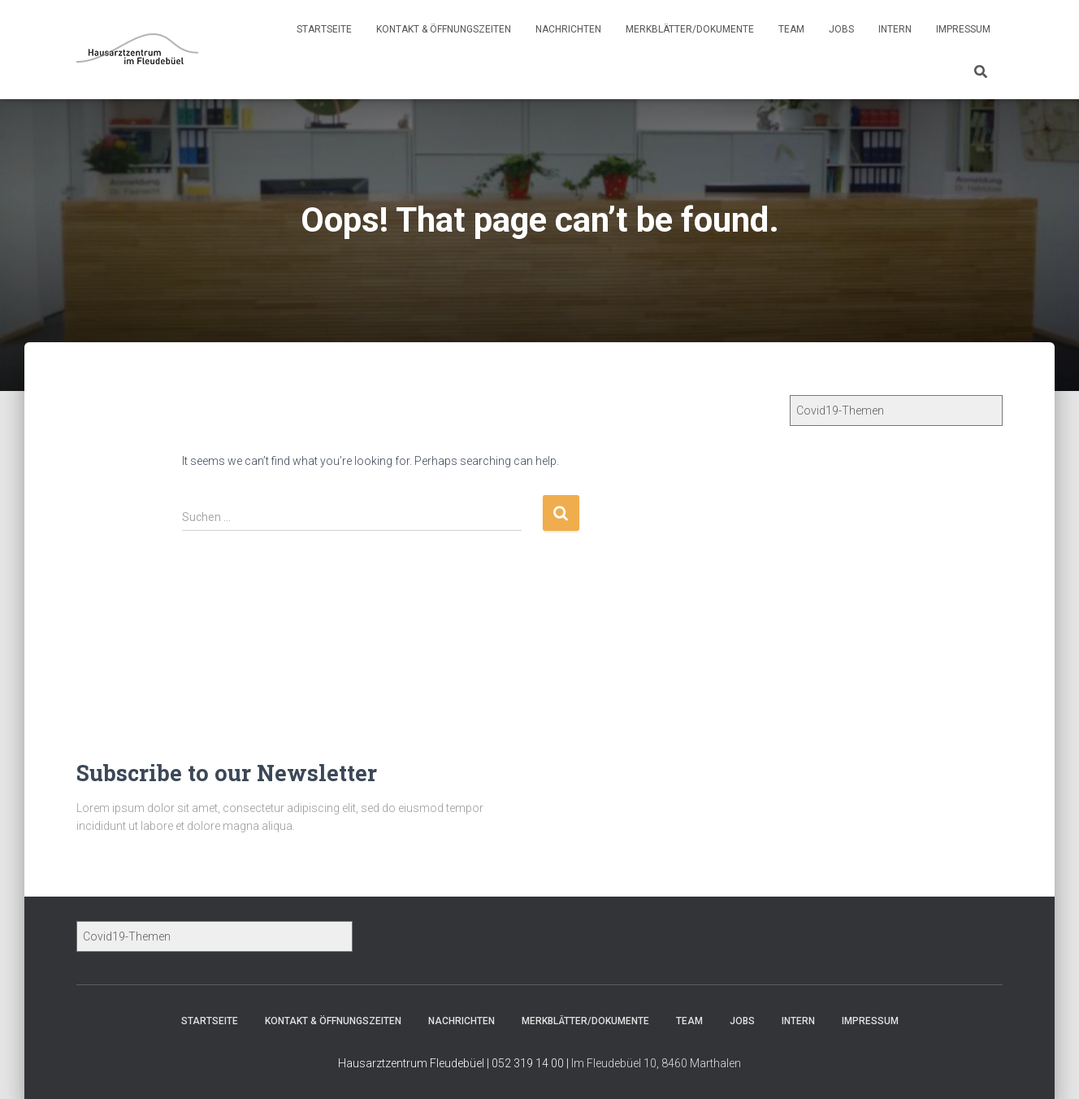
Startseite (324, 29)
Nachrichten (568, 29)
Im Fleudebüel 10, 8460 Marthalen (656, 1063)
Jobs (841, 29)
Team (791, 29)
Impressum (963, 29)
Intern (895, 29)
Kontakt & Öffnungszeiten (443, 29)
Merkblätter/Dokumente (690, 29)
